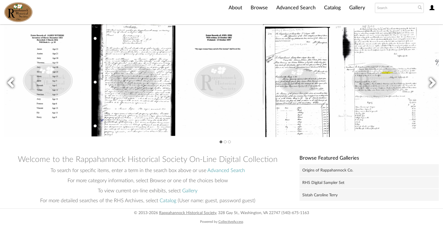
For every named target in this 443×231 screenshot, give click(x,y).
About (235, 7)
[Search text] (395, 8)
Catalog (332, 7)
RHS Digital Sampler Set (323, 183)
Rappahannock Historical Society (187, 213)
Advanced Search (296, 7)
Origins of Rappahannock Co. (327, 170)
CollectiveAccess (230, 221)
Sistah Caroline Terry (320, 195)
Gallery (357, 7)
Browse (259, 7)
